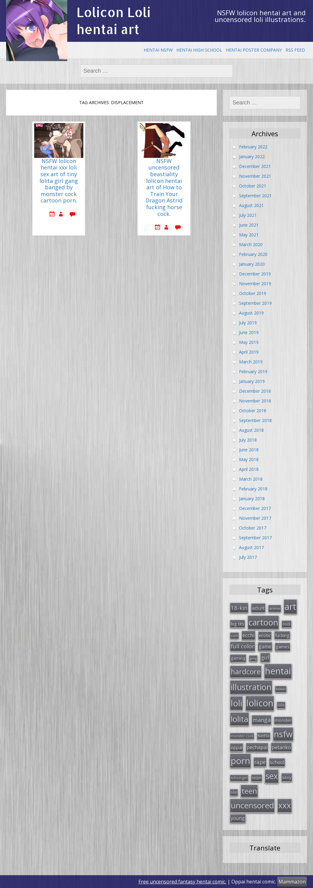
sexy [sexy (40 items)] (286, 777)
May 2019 (249, 342)
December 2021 (255, 166)
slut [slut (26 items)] (234, 792)
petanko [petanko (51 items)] (281, 747)
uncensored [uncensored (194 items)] (252, 805)
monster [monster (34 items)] (283, 720)
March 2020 (251, 244)
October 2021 (252, 185)
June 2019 (249, 332)
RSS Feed (295, 50)
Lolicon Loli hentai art (113, 20)
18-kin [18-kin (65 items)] (239, 607)
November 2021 (255, 176)
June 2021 (249, 224)
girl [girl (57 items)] (265, 657)
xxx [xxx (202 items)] (284, 805)
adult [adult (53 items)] (258, 607)
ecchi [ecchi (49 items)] (248, 635)
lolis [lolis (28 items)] (281, 705)
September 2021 (255, 195)
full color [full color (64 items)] (242, 646)
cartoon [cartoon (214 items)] (263, 622)
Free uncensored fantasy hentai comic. (182, 881)
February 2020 (253, 254)
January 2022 (252, 156)
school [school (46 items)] (277, 762)
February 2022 (253, 146)
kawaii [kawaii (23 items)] (281, 688)
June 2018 (249, 449)
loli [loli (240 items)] (236, 703)
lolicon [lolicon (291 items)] (259, 703)
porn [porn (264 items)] (240, 760)
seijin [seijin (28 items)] (256, 777)
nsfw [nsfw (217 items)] (283, 734)
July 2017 (248, 557)
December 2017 (255, 508)
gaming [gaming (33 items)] (238, 658)
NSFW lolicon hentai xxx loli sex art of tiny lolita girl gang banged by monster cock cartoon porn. (58, 181)
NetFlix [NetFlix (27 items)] (264, 735)
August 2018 (251, 430)
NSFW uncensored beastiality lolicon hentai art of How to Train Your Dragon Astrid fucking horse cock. (163, 187)
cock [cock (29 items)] (286, 624)
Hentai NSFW (158, 50)
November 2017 (255, 518)
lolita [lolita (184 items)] (239, 718)
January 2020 (252, 264)
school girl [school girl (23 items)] (239, 777)
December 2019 (255, 273)
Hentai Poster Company (254, 50)
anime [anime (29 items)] (274, 608)
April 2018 (249, 469)
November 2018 (255, 400)
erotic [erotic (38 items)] (265, 635)
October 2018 (252, 410)
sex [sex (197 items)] (272, 775)
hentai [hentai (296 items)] (278, 671)
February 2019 (253, 371)
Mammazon (292, 881)
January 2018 (252, 498)
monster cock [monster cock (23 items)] (242, 735)
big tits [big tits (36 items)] (237, 624)
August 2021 (251, 205)
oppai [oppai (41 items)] (236, 747)
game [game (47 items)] (265, 646)
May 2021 (249, 234)
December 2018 (255, 391)
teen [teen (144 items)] (249, 791)
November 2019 (255, 283)
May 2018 (249, 459)
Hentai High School (199, 50)
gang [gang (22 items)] (253, 658)
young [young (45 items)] (238, 818)
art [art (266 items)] (290, 606)
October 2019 (252, 293)
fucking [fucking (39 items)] (282, 635)
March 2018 (251, 479)
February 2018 (253, 488)
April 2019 (249, 352)
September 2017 (255, 537)
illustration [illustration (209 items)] (251, 687)
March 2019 (251, 361)
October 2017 (252, 527)
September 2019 (255, 303)
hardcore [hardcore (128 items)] (246, 671)
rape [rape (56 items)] (260, 762)
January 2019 (252, 381)
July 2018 (248, 439)
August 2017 (251, 547)
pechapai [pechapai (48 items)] (257, 747)
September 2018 (255, 420)
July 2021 (248, 215)
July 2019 (248, 322)
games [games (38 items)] (282, 646)
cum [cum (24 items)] (234, 635)
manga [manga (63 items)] (261, 719)
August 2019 (251, 312)
